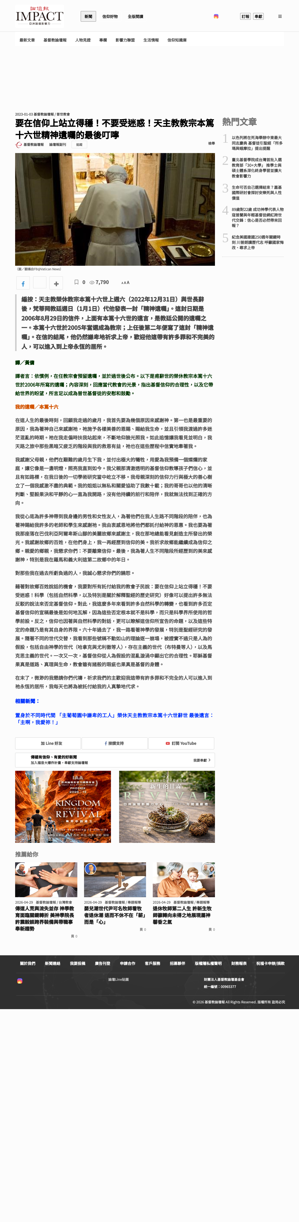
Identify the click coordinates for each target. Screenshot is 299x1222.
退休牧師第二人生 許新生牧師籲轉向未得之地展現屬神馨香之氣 (182, 915)
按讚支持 (114, 743)
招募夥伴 (177, 963)
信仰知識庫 (177, 40)
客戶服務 (152, 963)
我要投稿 (77, 963)
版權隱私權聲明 (208, 963)
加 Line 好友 (48, 743)
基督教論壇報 (55, 40)
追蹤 (79, 144)
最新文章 (27, 40)
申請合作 (127, 963)
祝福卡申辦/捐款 (270, 963)
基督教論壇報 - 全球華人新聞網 (39, 16)
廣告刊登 (102, 963)
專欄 (103, 40)
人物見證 (83, 40)
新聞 (88, 16)
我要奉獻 (202, 760)
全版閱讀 (135, 16)
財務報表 (239, 963)
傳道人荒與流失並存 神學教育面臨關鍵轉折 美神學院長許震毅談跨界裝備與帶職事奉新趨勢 (44, 918)
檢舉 (211, 143)
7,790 (99, 281)
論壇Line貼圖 (118, 979)
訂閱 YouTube (181, 743)
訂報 (245, 16)
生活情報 (151, 40)
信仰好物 (110, 16)
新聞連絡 (52, 963)
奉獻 (258, 16)
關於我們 (27, 963)
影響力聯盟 (125, 40)
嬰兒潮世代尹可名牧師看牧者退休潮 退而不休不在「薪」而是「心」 (114, 915)
